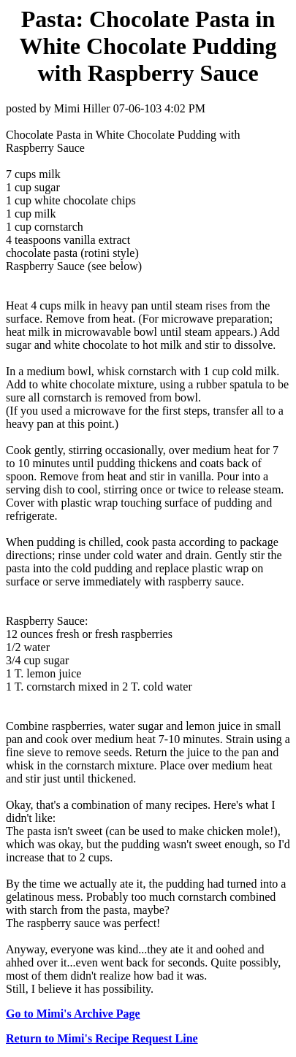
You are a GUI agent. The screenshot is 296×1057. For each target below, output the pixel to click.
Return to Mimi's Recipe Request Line (102, 1038)
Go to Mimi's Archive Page (73, 1013)
